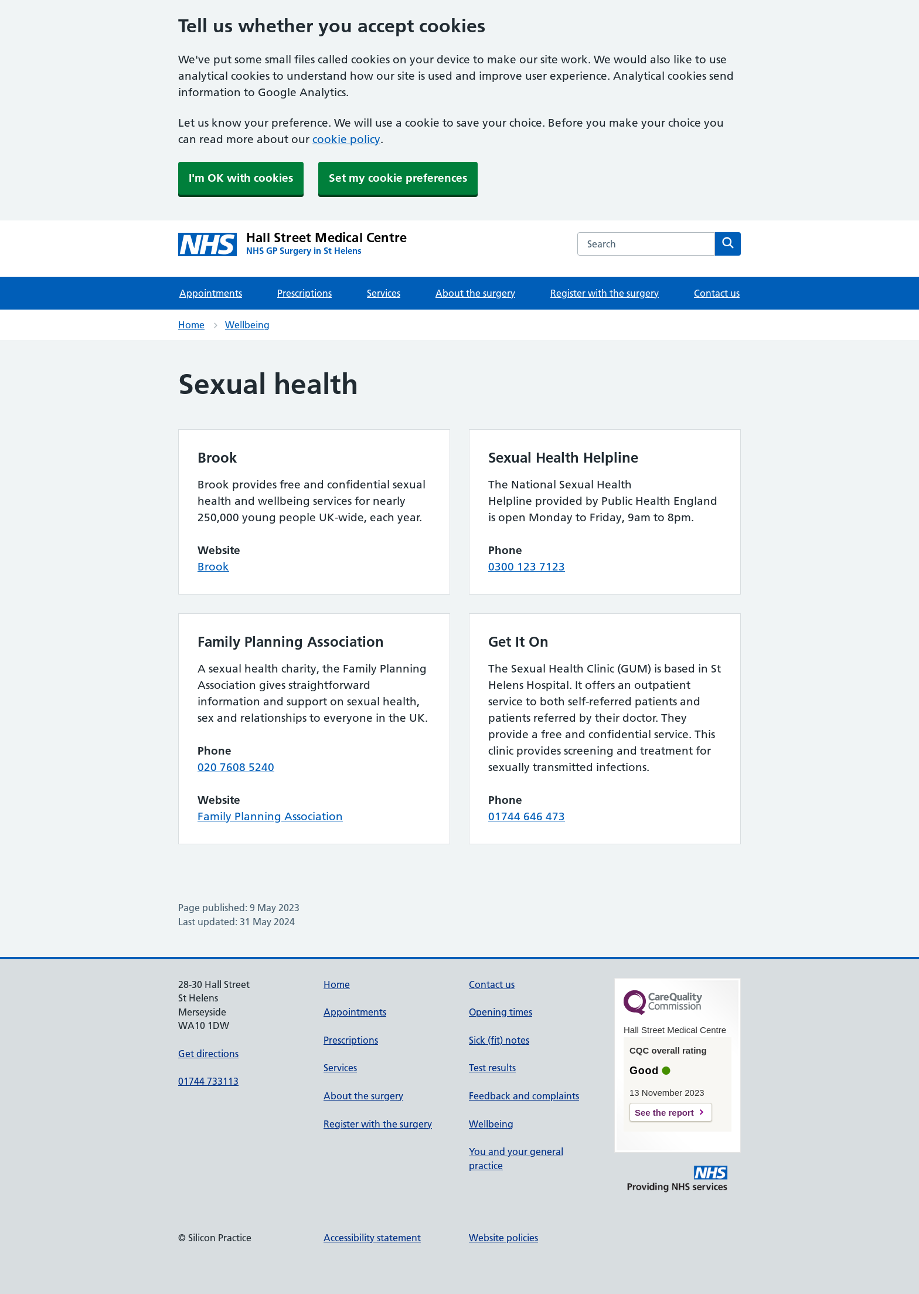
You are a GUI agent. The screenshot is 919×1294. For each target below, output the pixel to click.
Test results (492, 1068)
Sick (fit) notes (499, 1040)
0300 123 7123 (526, 566)
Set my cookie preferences (398, 178)
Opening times (500, 1012)
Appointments (210, 293)
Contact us (717, 293)
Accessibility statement (372, 1238)
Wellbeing (247, 325)
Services (383, 293)
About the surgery (475, 293)
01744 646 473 (526, 816)
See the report (664, 1113)
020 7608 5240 (236, 767)
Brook (213, 566)
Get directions (208, 1053)
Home (191, 325)
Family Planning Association (270, 816)
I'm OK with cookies (241, 178)
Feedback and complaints (524, 1096)
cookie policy (346, 139)
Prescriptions (304, 293)
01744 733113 (208, 1081)
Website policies (503, 1238)
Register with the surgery (604, 293)
